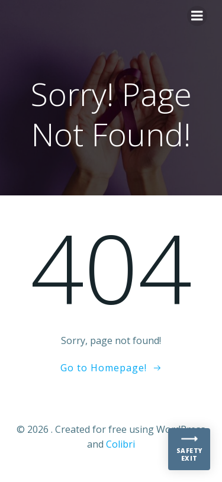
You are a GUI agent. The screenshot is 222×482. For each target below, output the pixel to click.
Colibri (120, 444)
